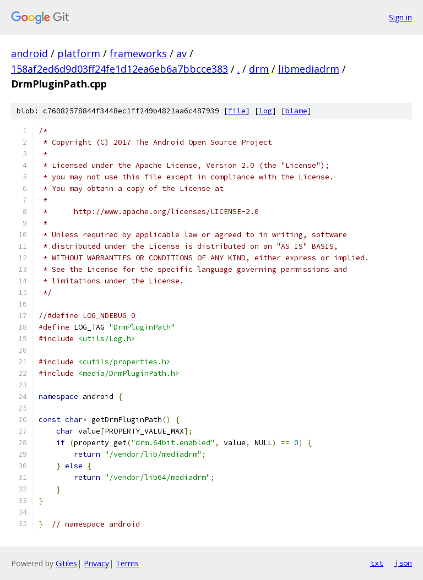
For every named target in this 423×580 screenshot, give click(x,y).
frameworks (138, 53)
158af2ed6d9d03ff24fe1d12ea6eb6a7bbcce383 (119, 68)
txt (376, 563)
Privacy (96, 563)
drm (259, 68)
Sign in (400, 17)
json (403, 563)
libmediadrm (308, 68)
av (181, 53)
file (237, 111)
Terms (127, 563)
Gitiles (66, 563)
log (265, 111)
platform (78, 53)
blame (296, 111)
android (29, 53)
